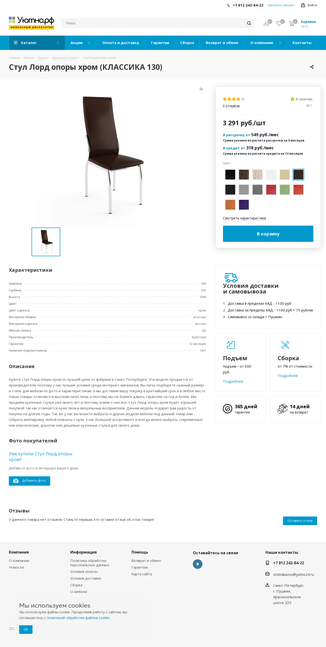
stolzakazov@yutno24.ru (293, 574)
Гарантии (139, 567)
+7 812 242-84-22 (288, 562)
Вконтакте (197, 564)
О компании (19, 560)
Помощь (139, 552)
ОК (26, 629)
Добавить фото (29, 480)
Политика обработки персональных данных (89, 562)
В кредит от (234, 148)
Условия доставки (85, 578)
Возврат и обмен (146, 560)
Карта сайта (141, 573)
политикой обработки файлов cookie (78, 617)
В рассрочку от (236, 135)
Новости (16, 567)
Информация (83, 552)
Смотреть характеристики (244, 218)
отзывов (231, 106)
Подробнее (233, 381)
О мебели (78, 591)
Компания (19, 552)
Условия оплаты (84, 571)
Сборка (76, 584)
